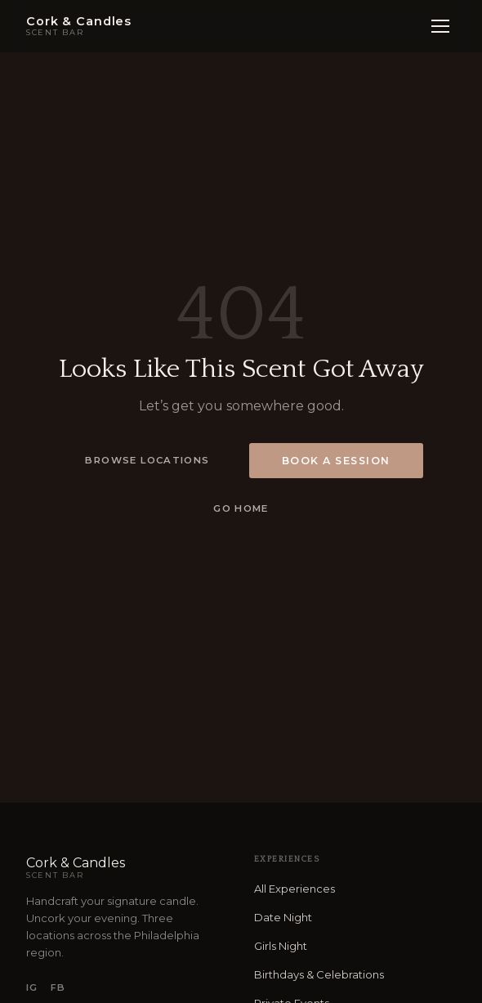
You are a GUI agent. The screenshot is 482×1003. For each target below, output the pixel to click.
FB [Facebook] (58, 987)
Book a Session (336, 460)
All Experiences (294, 888)
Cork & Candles (127, 867)
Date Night (283, 917)
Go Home (241, 508)
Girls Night (280, 945)
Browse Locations (147, 460)
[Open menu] (440, 26)
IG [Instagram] (32, 987)
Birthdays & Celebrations (319, 974)
